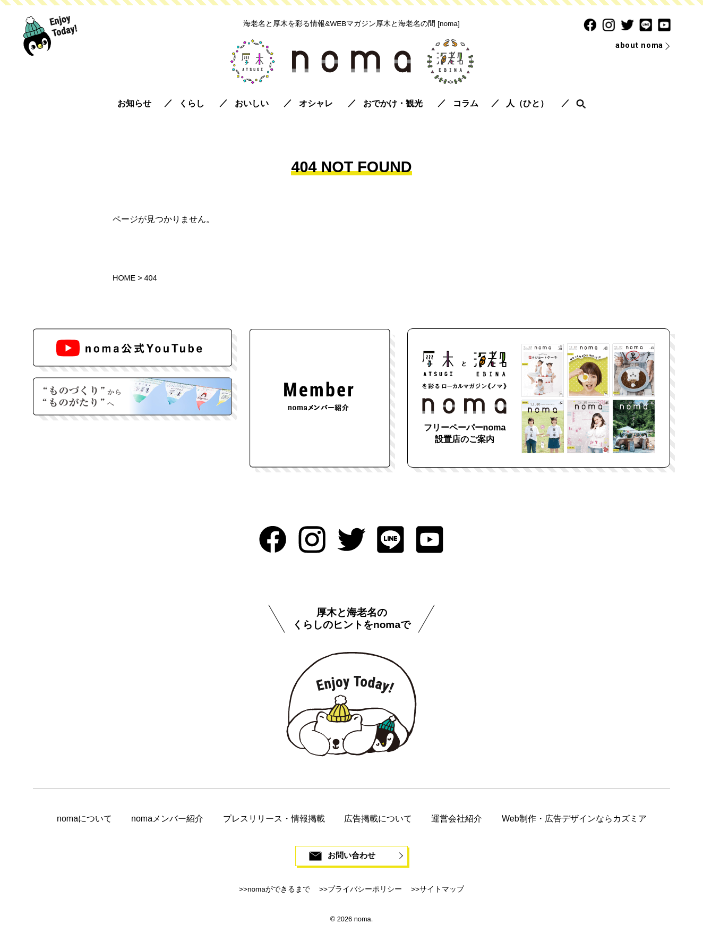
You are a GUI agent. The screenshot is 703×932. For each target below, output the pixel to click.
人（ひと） (527, 103)
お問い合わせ (351, 856)
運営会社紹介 (456, 818)
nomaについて (84, 818)
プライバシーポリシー (365, 890)
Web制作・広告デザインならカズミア (574, 818)
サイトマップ (441, 890)
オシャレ (316, 103)
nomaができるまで (278, 890)
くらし (191, 103)
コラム (465, 103)
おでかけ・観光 (393, 103)
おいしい (252, 103)
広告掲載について (378, 818)
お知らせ (134, 103)
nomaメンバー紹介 (167, 818)
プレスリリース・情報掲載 (274, 818)
